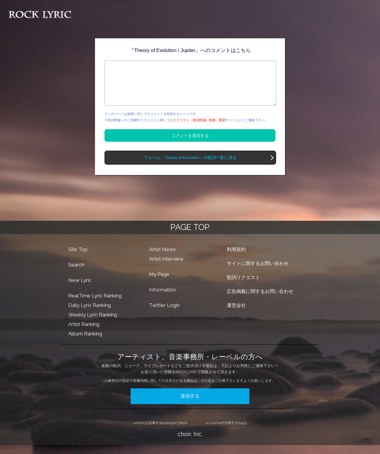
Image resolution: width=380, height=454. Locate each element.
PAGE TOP (190, 236)
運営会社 (236, 314)
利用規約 (236, 258)
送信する (190, 405)
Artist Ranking (83, 333)
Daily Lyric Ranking (89, 314)
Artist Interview (166, 268)
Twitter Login (164, 314)
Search (76, 274)
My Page (159, 283)
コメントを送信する (190, 144)
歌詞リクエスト (243, 286)
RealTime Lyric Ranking (95, 305)
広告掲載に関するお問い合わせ (260, 300)
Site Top (78, 258)
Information (162, 299)
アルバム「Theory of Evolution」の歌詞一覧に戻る (190, 166)
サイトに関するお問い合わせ (258, 272)
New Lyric (79, 289)
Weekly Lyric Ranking (92, 324)
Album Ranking (85, 343)
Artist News (162, 258)
